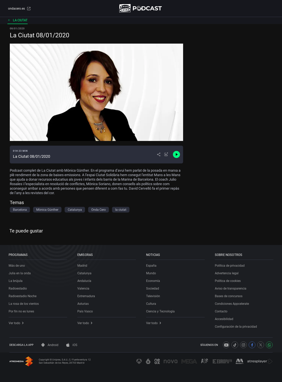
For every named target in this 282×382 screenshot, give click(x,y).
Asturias (83, 303)
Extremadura (87, 295)
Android (49, 345)
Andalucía (85, 280)
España (152, 265)
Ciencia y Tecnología (161, 310)
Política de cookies (228, 280)
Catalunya (85, 272)
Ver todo (16, 322)
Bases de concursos (229, 295)
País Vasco (86, 310)
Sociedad (153, 288)
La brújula (16, 280)
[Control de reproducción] (176, 154)
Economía (154, 280)
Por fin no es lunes (22, 310)
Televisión (154, 295)
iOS (71, 345)
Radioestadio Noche (23, 295)
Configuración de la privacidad (237, 326)
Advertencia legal (227, 272)
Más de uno (17, 265)
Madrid (83, 265)
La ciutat (17, 20)
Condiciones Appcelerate (233, 303)
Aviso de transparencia (231, 288)
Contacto (222, 310)
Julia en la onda (20, 272)
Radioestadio (18, 288)
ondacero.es (18, 8)
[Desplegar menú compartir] (159, 155)
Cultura (152, 303)
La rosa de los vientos (24, 303)
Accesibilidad (225, 318)
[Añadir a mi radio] (166, 155)
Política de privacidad (230, 265)
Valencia (84, 288)
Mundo (152, 272)
